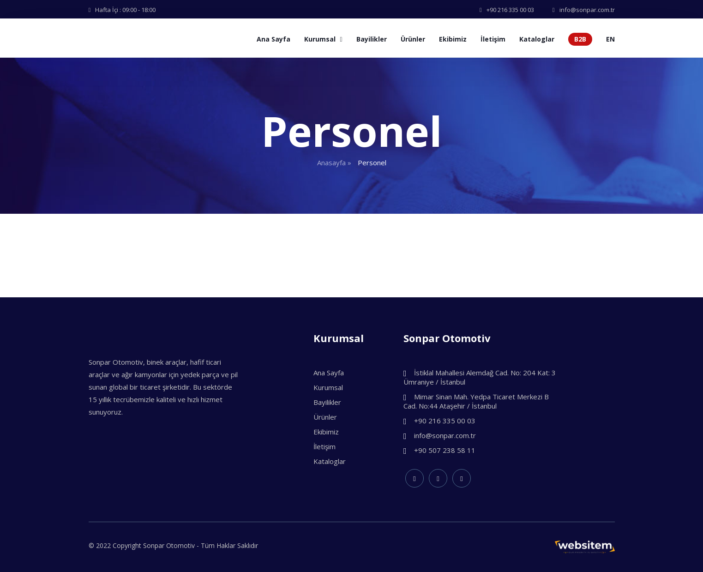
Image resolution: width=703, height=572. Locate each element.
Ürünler (413, 39)
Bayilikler (371, 39)
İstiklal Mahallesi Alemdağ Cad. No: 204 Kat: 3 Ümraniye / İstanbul (479, 377)
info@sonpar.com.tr (439, 435)
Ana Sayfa (273, 39)
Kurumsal (323, 39)
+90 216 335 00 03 (439, 420)
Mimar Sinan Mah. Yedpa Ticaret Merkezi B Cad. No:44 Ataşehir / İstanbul (476, 401)
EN (610, 39)
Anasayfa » (334, 162)
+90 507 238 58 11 (439, 450)
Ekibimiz (453, 39)
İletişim (493, 39)
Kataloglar (536, 39)
